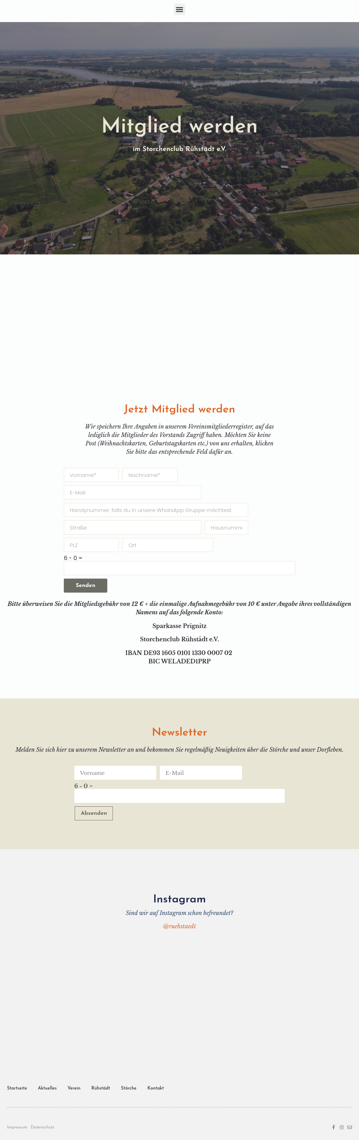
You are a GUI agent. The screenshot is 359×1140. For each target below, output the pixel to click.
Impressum (17, 1127)
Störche (128, 1088)
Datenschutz (42, 1127)
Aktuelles (47, 1088)
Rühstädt (101, 1088)
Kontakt (155, 1088)
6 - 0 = (73, 558)
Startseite (17, 1088)
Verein (74, 1088)
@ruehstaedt (179, 926)
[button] (179, 9)
